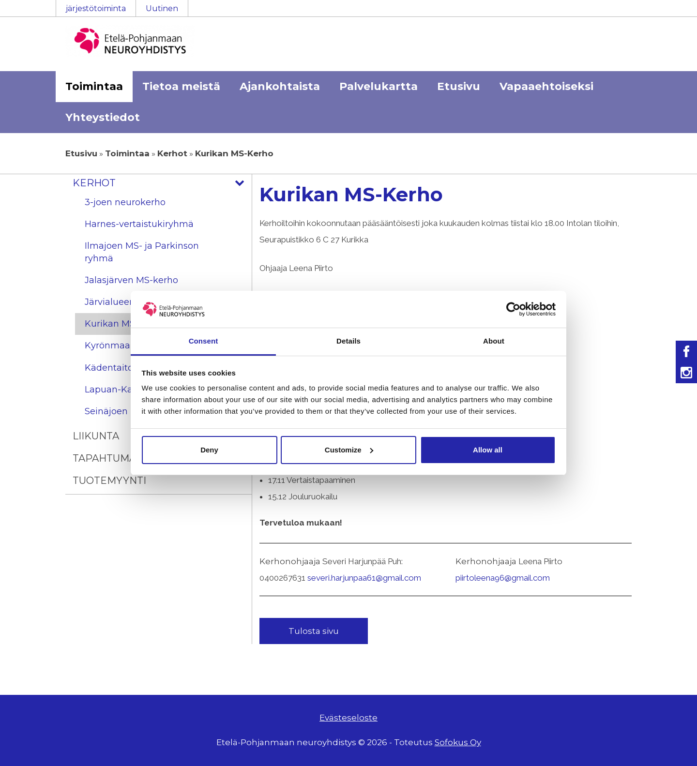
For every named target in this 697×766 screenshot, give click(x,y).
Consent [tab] (203, 341)
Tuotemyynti (109, 480)
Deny (209, 450)
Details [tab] (348, 341)
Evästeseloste (348, 717)
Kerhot (172, 153)
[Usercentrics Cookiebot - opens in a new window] (513, 309)
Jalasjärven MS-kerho (131, 280)
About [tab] (493, 341)
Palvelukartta (378, 86)
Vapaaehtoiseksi (546, 86)
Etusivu (458, 86)
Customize (349, 450)
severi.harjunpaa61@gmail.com (364, 578)
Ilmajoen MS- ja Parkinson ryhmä (142, 251)
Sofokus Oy (458, 742)
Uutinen (162, 8)
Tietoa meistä (181, 86)
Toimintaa (94, 86)
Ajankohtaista (280, 86)
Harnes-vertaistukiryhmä (139, 224)
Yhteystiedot (102, 117)
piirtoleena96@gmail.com (502, 578)
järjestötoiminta (96, 8)
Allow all (487, 450)
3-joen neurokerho (125, 202)
